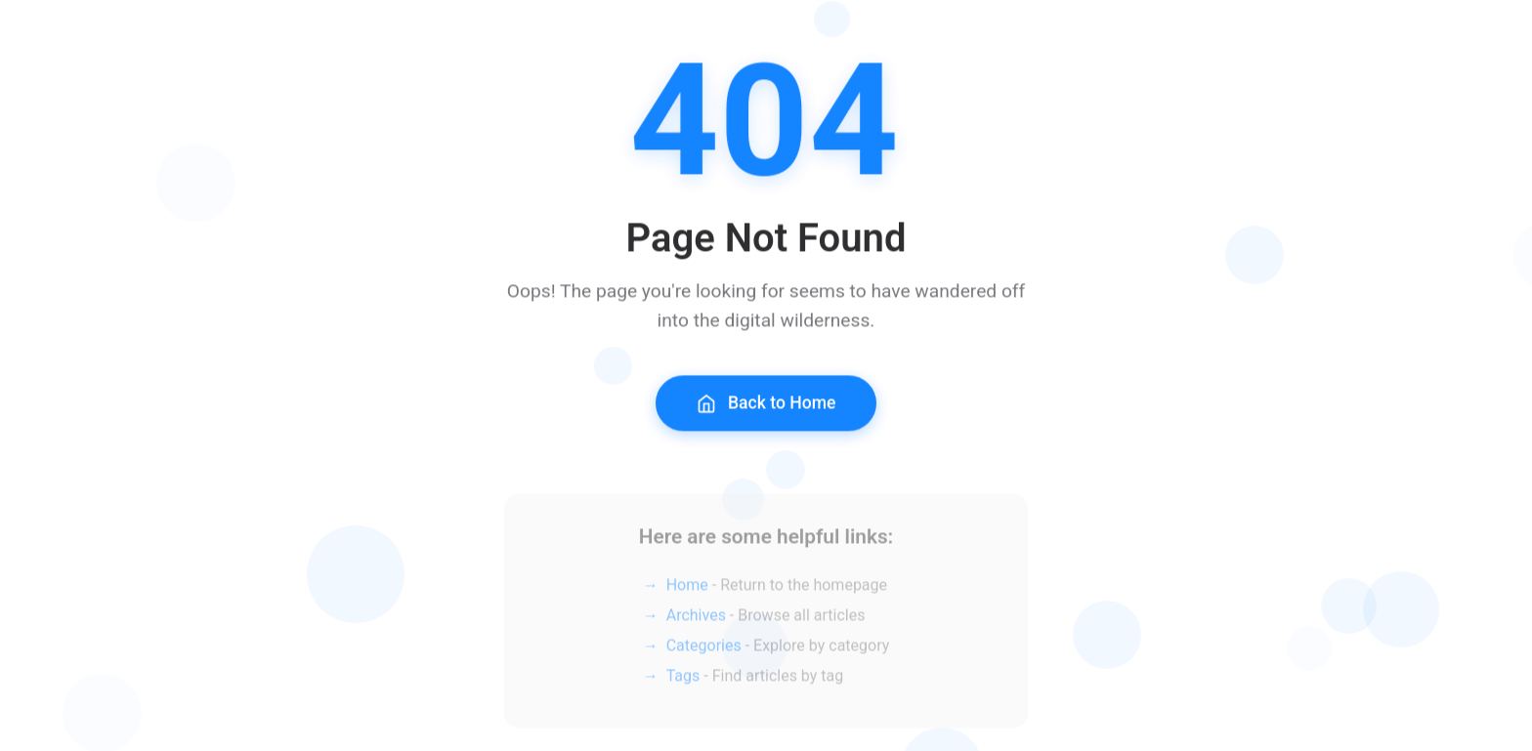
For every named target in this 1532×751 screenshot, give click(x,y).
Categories (704, 651)
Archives (696, 620)
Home (687, 590)
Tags (683, 681)
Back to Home (766, 406)
